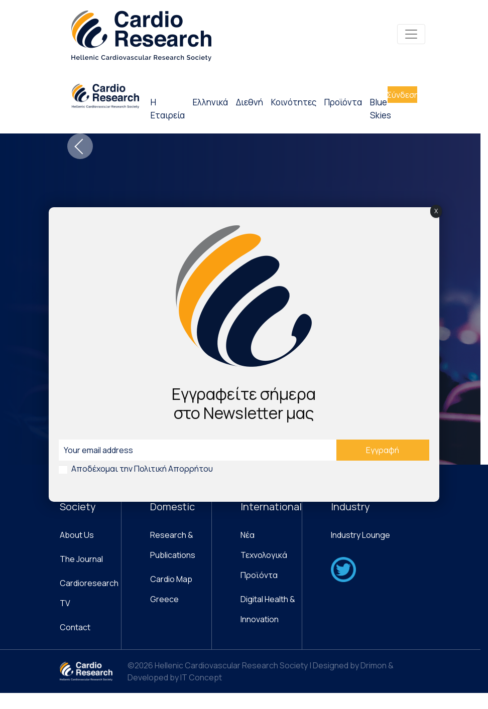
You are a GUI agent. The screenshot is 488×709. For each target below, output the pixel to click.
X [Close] (436, 211)
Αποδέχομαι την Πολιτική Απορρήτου (142, 468)
